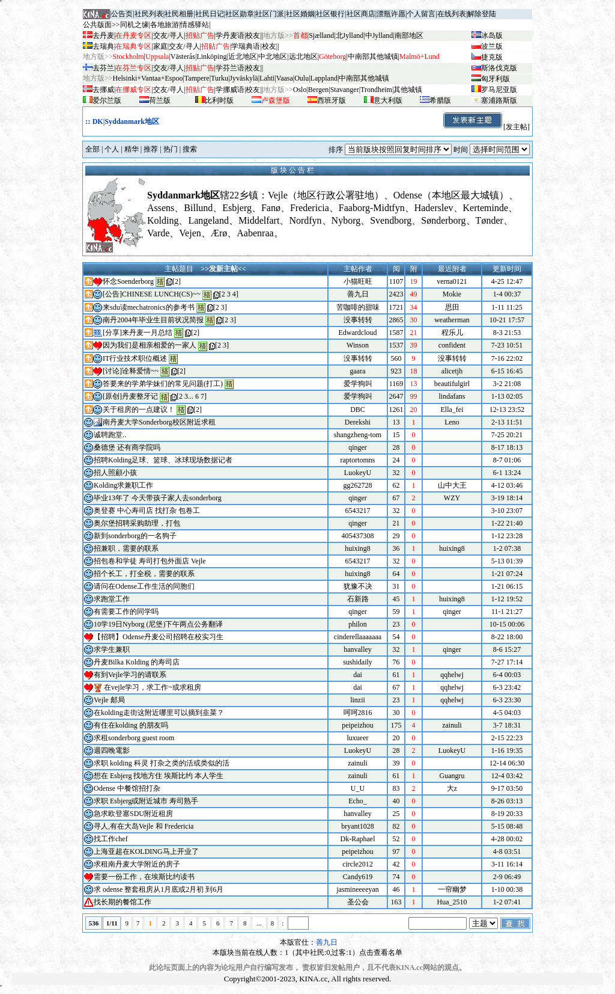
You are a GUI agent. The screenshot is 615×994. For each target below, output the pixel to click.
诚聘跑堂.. (110, 435)
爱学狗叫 (358, 383)
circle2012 (357, 864)
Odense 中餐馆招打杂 (127, 788)
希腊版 (440, 100)
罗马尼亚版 (499, 89)
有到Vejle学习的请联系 (130, 674)
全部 (92, 149)
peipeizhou (358, 725)
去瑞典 (103, 46)
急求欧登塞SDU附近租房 (133, 813)
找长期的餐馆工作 (122, 902)
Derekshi (358, 422)
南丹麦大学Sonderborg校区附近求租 (159, 422)
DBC (357, 409)
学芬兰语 (230, 68)
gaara (358, 371)
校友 (253, 35)
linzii (357, 700)
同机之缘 (134, 24)
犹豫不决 (358, 586)
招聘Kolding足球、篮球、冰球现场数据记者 (163, 460)
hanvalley (358, 649)
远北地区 (303, 56)
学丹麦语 (230, 35)
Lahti (266, 78)
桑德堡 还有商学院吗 (127, 447)
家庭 (160, 46)
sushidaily (357, 662)
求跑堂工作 (112, 599)
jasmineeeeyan (357, 889)
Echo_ (357, 801)
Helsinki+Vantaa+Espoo (148, 78)
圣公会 (358, 902)
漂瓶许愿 (391, 14)
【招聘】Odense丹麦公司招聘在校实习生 (158, 637)
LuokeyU (357, 472)
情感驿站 (194, 24)
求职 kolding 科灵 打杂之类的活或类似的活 (161, 763)
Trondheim (376, 89)
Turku (219, 78)
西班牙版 (331, 100)
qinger (357, 447)
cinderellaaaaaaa (357, 637)
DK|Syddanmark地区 (125, 121)
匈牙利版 (495, 79)
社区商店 (361, 14)
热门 (170, 149)
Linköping (211, 56)
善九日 (358, 294)
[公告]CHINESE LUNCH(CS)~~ (152, 294)
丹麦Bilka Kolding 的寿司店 (137, 662)
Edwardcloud (358, 332)
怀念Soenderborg (128, 281)
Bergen (318, 89)
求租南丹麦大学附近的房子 (137, 864)
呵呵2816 (358, 712)
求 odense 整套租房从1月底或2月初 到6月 (158, 889)
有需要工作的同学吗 (126, 611)
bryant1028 (357, 826)
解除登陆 (481, 14)
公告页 (122, 14)
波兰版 (492, 46)
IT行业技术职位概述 (135, 358)
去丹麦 (103, 35)
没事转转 (358, 320)
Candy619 (357, 877)
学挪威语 (230, 89)
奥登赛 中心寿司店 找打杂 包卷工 (147, 510)
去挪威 (103, 89)
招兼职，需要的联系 (126, 548)
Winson (358, 345)
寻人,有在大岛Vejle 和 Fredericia (143, 826)
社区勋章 (239, 14)
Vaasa (284, 78)
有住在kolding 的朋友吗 (131, 725)
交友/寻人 (168, 35)
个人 (112, 149)
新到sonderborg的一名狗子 (135, 536)
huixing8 (358, 548)
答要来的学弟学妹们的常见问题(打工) (163, 383)
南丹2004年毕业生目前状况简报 (153, 320)
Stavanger (344, 89)
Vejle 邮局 (109, 700)
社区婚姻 (300, 14)
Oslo (300, 89)
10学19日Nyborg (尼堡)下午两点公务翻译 (158, 624)
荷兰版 (160, 100)
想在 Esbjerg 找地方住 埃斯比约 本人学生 (158, 776)
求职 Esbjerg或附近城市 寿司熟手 (146, 801)
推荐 (151, 149)
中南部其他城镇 (364, 78)
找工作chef (111, 839)
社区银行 (330, 14)
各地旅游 (164, 24)
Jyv (243, 78)
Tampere (197, 78)
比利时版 (219, 100)
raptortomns (358, 460)
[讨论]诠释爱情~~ (131, 371)
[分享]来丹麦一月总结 (137, 332)
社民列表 (149, 14)
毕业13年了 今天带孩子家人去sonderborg (158, 498)
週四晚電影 (112, 750)
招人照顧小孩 (115, 472)
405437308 (358, 536)
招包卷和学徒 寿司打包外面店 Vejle (150, 561)
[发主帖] (486, 127)
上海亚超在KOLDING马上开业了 (146, 851)
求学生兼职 (112, 649)
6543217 (358, 510)
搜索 (190, 149)
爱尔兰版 (106, 100)
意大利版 (388, 100)
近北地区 (242, 56)
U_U (358, 788)
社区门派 (269, 14)
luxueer (358, 738)
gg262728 (358, 485)
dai (357, 674)
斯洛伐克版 (499, 68)
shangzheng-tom (357, 435)
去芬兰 (103, 68)
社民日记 (209, 14)
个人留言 (421, 14)
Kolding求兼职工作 (123, 485)
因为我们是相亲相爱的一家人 (149, 345)
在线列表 (451, 14)
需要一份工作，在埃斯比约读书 (144, 877)
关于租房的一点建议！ (139, 409)
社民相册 (179, 14)
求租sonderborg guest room (134, 738)
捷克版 (492, 57)
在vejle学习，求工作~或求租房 (152, 687)
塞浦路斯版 (499, 100)
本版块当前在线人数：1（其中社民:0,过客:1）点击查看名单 (307, 952)
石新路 (358, 599)
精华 (131, 149)
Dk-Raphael (358, 839)
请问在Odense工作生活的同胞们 (144, 586)
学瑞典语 (245, 46)
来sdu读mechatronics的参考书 (149, 307)
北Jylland (350, 35)
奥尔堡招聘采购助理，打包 (137, 523)
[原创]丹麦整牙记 (130, 396)
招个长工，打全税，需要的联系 (144, 573)
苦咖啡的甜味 (358, 307)
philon (357, 624)
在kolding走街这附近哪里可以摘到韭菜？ (159, 712)
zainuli (358, 763)
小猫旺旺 (358, 281)
